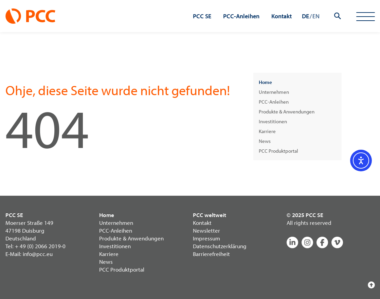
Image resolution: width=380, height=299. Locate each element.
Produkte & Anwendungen (286, 111)
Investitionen (273, 121)
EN (316, 16)
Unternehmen (274, 92)
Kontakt (202, 222)
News (265, 141)
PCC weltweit (209, 214)
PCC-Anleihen (274, 102)
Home (265, 82)
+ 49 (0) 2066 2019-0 (40, 246)
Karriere (267, 131)
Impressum (206, 238)
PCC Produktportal (278, 151)
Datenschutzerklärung (220, 246)
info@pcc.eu (38, 253)
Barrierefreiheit (211, 253)
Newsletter (206, 230)
